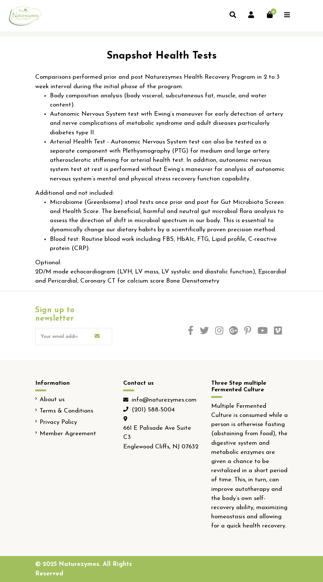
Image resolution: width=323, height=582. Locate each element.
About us (52, 399)
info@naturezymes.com (164, 400)
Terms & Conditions (66, 411)
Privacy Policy (58, 422)
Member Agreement (68, 433)
